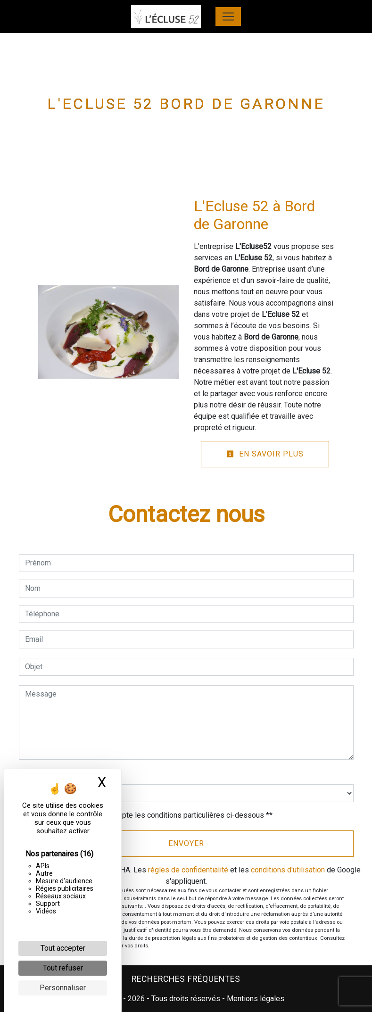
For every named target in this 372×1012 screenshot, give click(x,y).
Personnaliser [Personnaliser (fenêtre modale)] (63, 987)
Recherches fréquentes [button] (186, 979)
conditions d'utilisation (288, 869)
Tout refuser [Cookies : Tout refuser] (63, 967)
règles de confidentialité (188, 869)
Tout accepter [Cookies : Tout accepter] (63, 948)
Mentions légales (254, 998)
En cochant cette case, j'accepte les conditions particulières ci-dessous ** (150, 815)
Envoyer (186, 843)
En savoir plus (265, 453)
